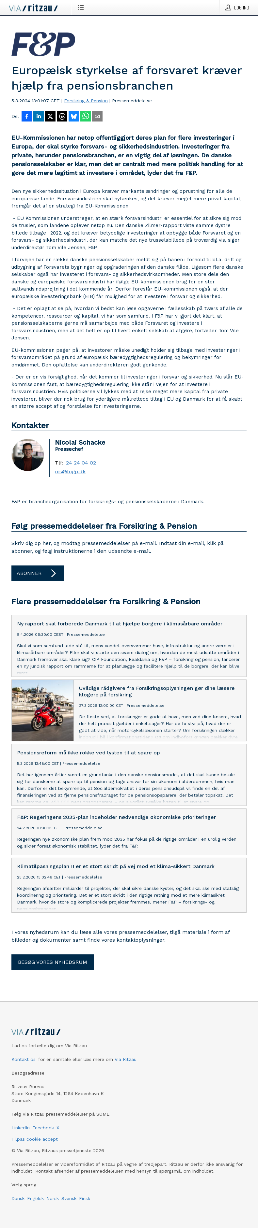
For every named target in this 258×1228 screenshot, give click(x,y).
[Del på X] (50, 117)
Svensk (68, 1198)
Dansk (17, 1198)
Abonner (37, 573)
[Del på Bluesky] (74, 117)
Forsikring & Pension (86, 100)
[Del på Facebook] (27, 117)
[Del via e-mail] (97, 117)
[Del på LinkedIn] (38, 117)
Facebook (43, 1127)
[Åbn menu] (82, 7)
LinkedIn (20, 1127)
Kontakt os (23, 1059)
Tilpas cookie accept (34, 1139)
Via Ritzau (126, 1059)
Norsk (52, 1198)
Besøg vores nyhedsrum (52, 962)
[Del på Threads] (62, 117)
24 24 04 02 (81, 463)
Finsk (84, 1198)
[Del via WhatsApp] (85, 117)
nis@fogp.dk (70, 472)
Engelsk (35, 1198)
